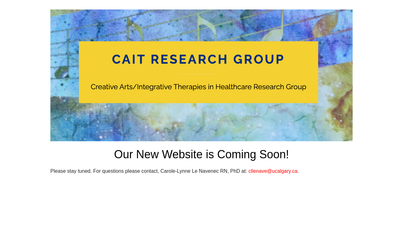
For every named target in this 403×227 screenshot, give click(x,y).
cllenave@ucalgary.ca (273, 171)
